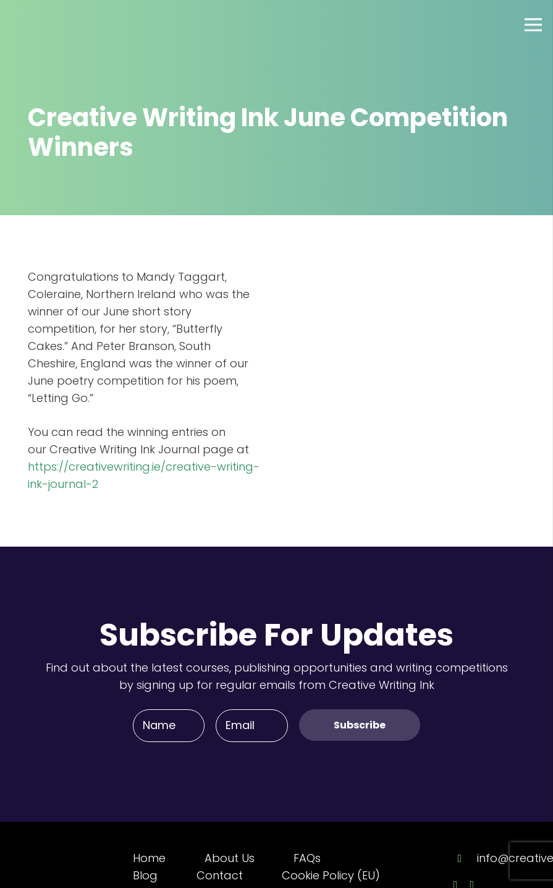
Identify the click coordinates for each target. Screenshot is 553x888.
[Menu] (533, 24)
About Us (230, 858)
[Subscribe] (359, 725)
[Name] (169, 725)
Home (149, 858)
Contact (219, 875)
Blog (145, 875)
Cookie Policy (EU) (331, 875)
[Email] (251, 725)
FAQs (307, 858)
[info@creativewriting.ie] (465, 858)
